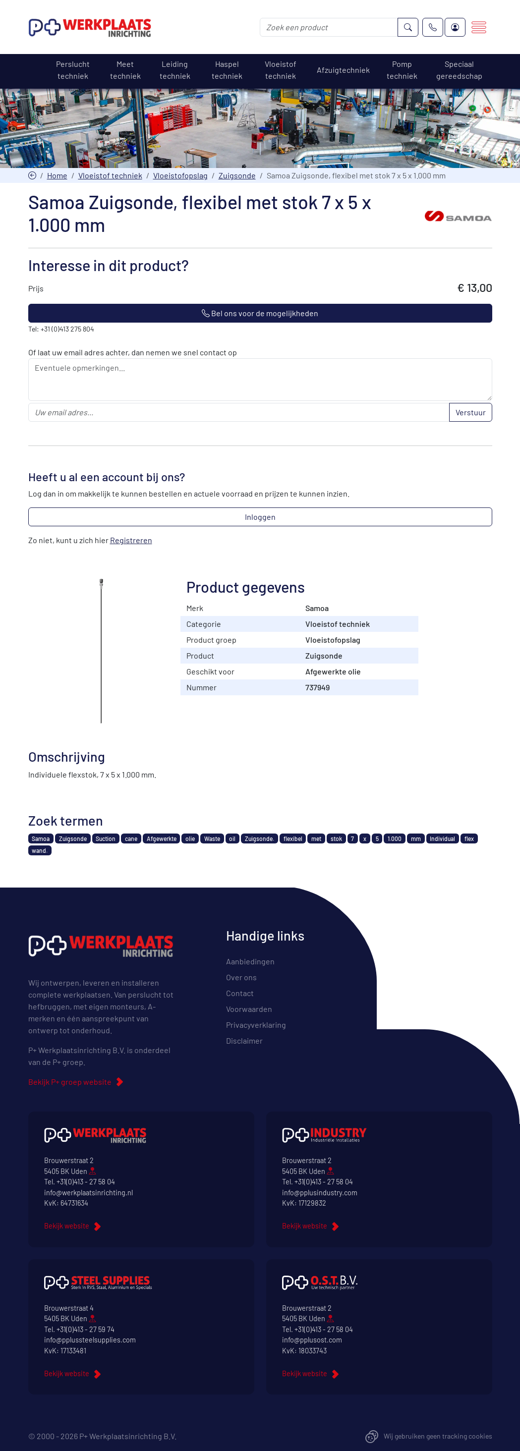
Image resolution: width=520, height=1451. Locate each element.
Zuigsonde (237, 175)
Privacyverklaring (256, 1024)
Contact (240, 993)
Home (57, 175)
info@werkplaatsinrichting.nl (88, 1192)
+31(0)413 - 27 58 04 (86, 1181)
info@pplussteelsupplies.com (90, 1340)
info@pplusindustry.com (319, 1192)
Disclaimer (244, 1040)
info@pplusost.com (312, 1340)
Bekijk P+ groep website (70, 1081)
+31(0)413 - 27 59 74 (86, 1329)
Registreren (131, 540)
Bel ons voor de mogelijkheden (260, 313)
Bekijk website (66, 1226)
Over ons (241, 977)
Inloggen (260, 516)
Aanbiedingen (250, 961)
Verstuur (471, 412)
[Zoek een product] (329, 27)
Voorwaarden (249, 1008)
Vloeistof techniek (110, 175)
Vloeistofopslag (180, 175)
